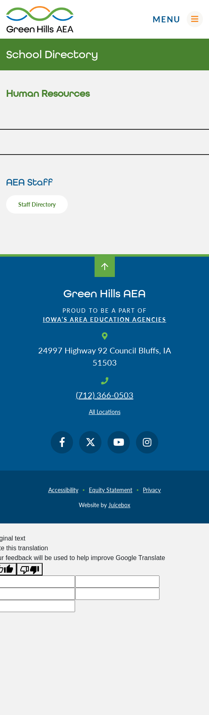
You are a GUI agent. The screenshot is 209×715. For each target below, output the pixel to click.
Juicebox (119, 505)
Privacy (152, 490)
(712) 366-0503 (105, 395)
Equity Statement (110, 490)
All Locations (105, 412)
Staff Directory (37, 204)
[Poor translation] (30, 569)
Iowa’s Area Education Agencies (104, 319)
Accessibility (63, 490)
